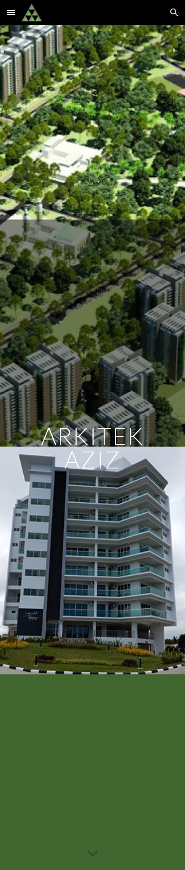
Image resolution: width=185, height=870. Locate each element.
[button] (10, 12)
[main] (92, 447)
